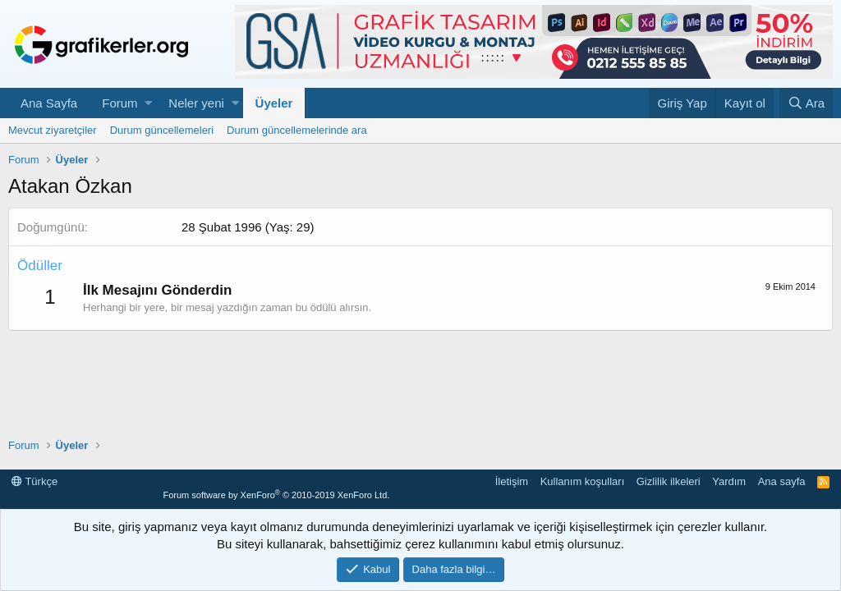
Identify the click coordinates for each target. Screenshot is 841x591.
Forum (119, 103)
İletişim (511, 481)
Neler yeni (196, 103)
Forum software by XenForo (276, 495)
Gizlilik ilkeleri (668, 481)
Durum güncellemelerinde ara (297, 130)
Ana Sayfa (49, 103)
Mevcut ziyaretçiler (52, 130)
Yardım (729, 481)
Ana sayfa (782, 481)
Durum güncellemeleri (162, 130)
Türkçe (34, 481)
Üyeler (274, 103)
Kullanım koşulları (582, 481)
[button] (148, 103)
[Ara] (806, 103)
